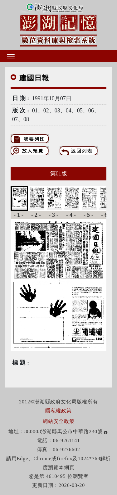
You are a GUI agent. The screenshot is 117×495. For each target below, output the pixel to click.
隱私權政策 (58, 410)
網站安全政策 (59, 421)
